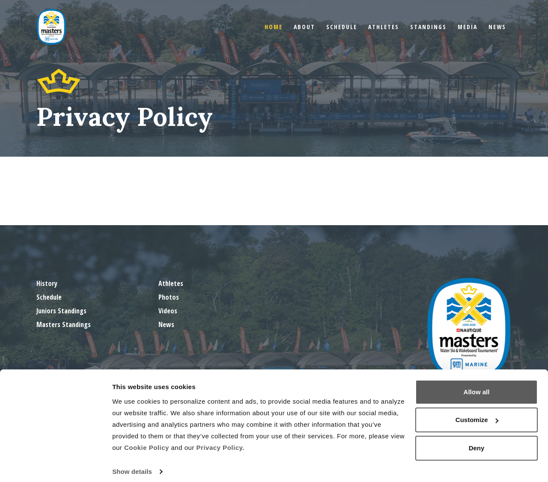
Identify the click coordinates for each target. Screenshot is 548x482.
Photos (168, 297)
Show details (132, 465)
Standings (428, 27)
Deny (477, 441)
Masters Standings (63, 324)
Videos (167, 310)
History (46, 283)
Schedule (341, 27)
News (497, 27)
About (304, 27)
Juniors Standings (61, 310)
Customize (477, 413)
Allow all (477, 385)
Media (467, 27)
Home (274, 27)
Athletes (383, 27)
